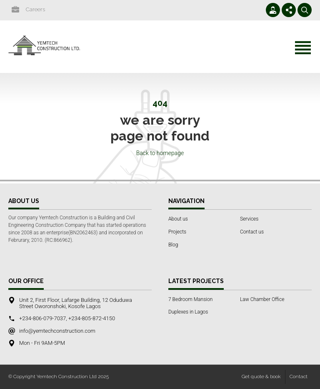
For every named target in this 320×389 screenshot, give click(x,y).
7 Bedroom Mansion (190, 299)
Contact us (252, 232)
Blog (173, 245)
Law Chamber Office (262, 299)
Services (249, 219)
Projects (177, 232)
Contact (299, 376)
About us (178, 219)
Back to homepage (160, 153)
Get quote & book (261, 376)
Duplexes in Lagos (188, 312)
